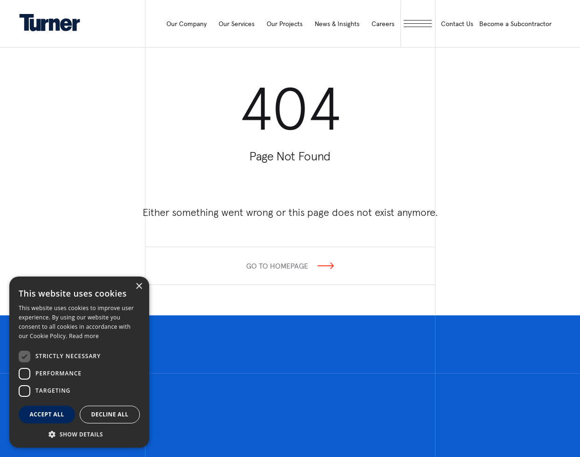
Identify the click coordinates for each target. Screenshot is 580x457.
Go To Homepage (277, 265)
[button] (79, 433)
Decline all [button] (110, 414)
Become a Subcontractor (515, 24)
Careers (383, 24)
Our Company (186, 24)
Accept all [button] (47, 414)
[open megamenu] (417, 23)
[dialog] (79, 362)
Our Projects (285, 24)
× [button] (138, 286)
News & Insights (337, 24)
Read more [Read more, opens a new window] (84, 336)
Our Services (237, 24)
